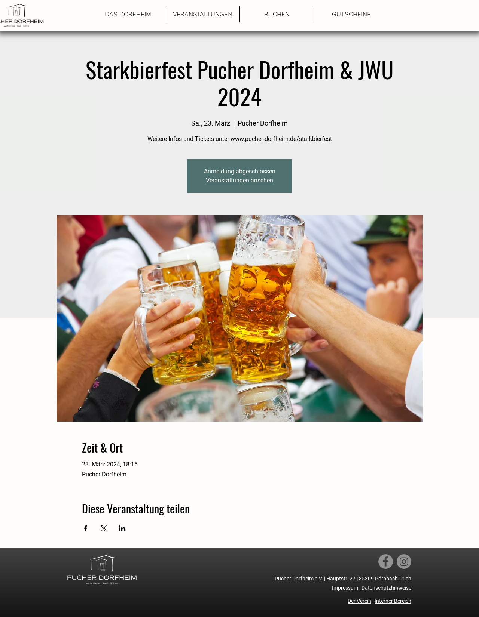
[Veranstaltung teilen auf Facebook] (85, 528)
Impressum (345, 588)
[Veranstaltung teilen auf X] (103, 528)
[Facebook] (385, 561)
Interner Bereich (393, 601)
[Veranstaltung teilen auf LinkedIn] (122, 528)
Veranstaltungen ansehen (239, 180)
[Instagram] (404, 561)
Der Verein (359, 601)
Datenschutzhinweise (386, 588)
